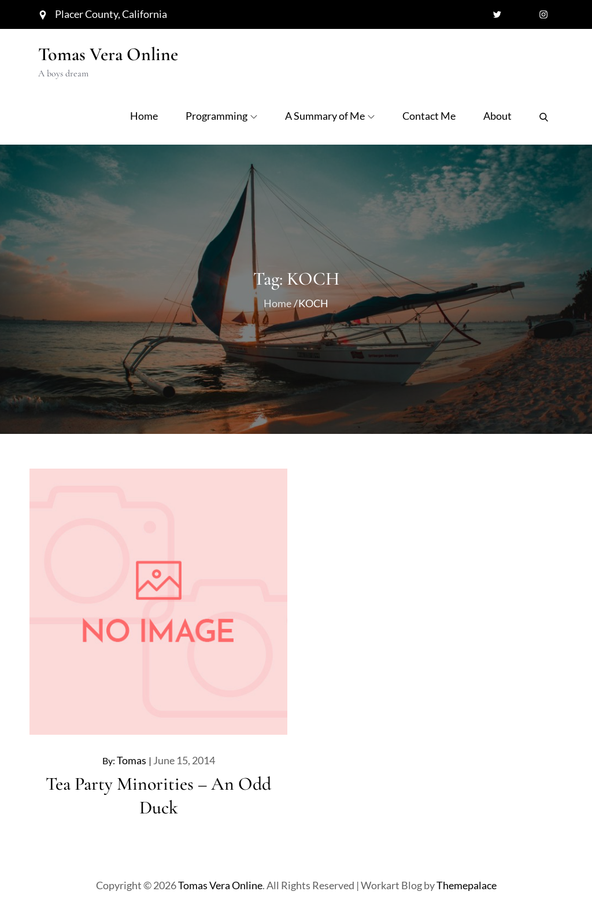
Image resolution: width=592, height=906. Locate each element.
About (497, 115)
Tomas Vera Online (108, 54)
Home (144, 115)
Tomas (131, 760)
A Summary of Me (330, 115)
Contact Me (429, 115)
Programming (221, 115)
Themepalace (466, 885)
